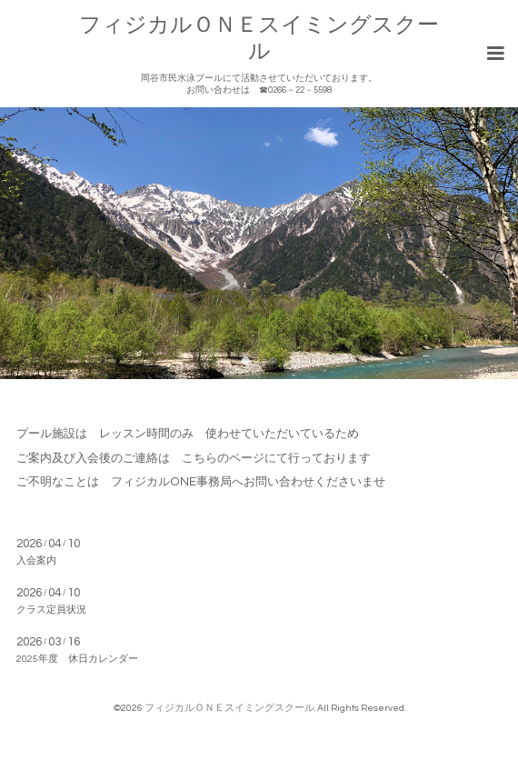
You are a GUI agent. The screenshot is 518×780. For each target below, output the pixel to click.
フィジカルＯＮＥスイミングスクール (229, 708)
